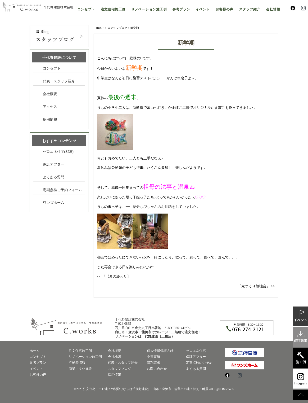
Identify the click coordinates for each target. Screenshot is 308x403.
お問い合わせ (157, 369)
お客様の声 (224, 9)
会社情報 (273, 9)
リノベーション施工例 (149, 9)
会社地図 (114, 357)
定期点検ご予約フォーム (62, 190)
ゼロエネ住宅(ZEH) (58, 151)
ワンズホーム (53, 203)
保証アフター (53, 164)
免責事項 (153, 357)
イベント (203, 9)
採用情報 (50, 119)
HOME (100, 28)
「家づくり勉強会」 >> (256, 286)
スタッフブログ (117, 28)
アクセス (50, 107)
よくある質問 (53, 177)
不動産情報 (77, 362)
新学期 (186, 43)
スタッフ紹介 (249, 9)
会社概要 (50, 94)
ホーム (35, 351)
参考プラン (181, 9)
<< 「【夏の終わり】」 (115, 276)
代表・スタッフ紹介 (59, 81)
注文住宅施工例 (113, 9)
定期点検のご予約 (199, 362)
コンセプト (86, 9)
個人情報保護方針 (160, 351)
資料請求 (153, 362)
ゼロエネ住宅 (196, 351)
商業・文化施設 (80, 369)
